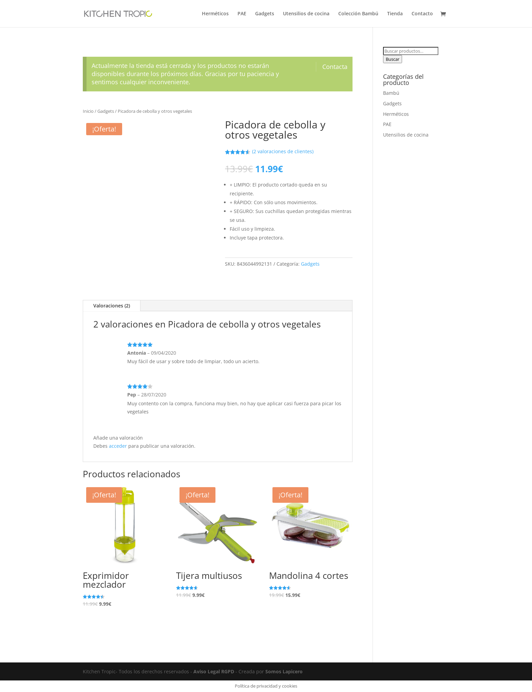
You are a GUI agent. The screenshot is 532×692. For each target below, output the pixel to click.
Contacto (422, 14)
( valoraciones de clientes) (283, 151)
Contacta (334, 67)
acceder (118, 446)
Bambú (391, 93)
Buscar (392, 59)
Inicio (88, 111)
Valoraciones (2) (111, 305)
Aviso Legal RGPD (213, 671)
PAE (242, 14)
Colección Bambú (358, 14)
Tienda (395, 14)
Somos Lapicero (284, 671)
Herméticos (215, 14)
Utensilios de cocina (306, 14)
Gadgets (264, 14)
